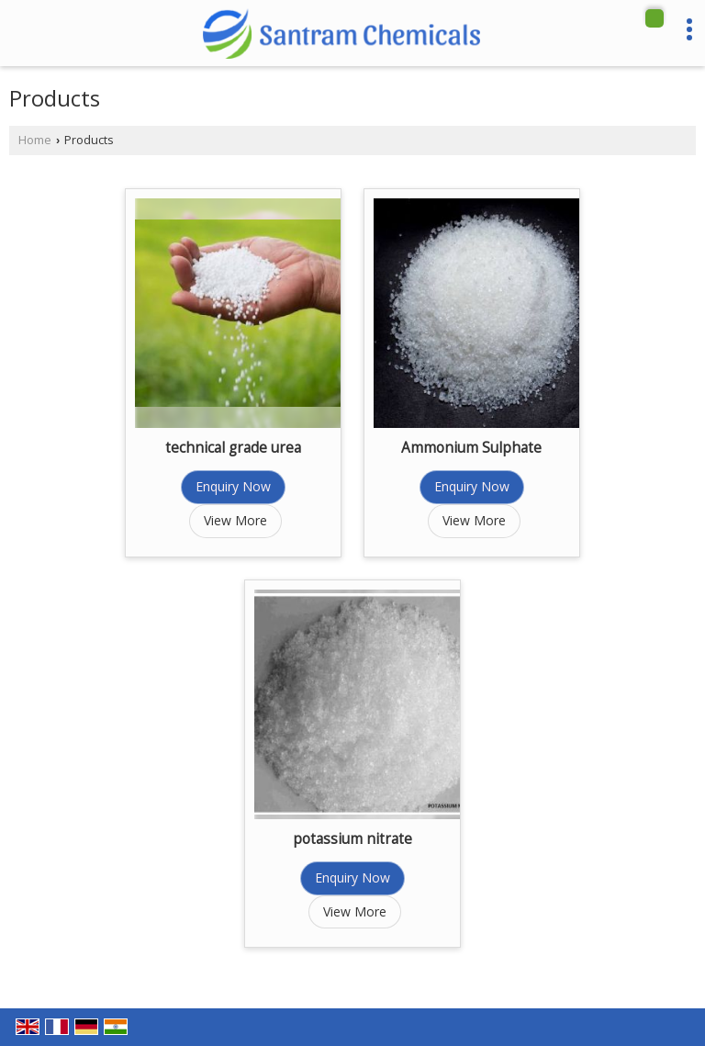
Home (34, 140)
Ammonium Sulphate (471, 447)
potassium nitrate (352, 839)
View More (235, 520)
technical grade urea (233, 447)
